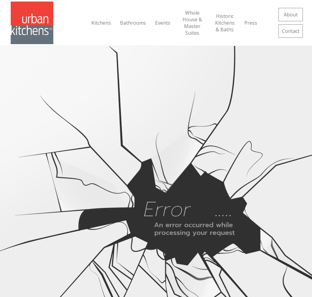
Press (250, 22)
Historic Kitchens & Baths (225, 23)
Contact (291, 31)
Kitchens (101, 22)
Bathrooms (133, 22)
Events (162, 22)
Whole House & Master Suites (192, 22)
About (291, 14)
